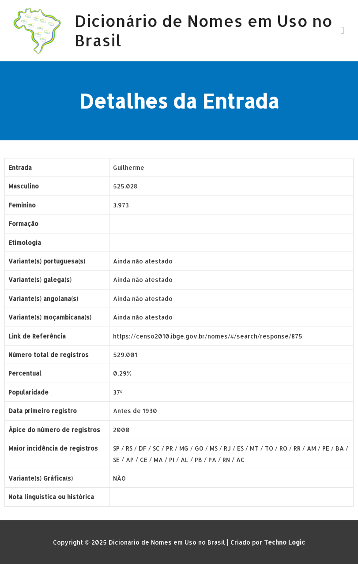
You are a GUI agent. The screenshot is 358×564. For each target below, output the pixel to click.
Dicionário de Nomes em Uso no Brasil (203, 30)
